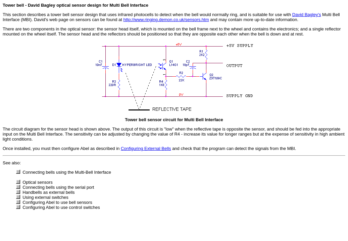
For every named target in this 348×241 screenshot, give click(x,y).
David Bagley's (306, 14)
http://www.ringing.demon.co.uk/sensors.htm (166, 19)
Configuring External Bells (146, 148)
